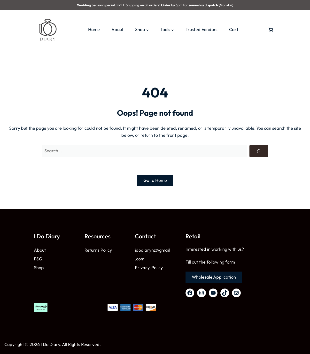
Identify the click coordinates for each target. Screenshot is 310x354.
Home (94, 29)
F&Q (38, 259)
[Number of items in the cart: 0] (270, 29)
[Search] (258, 151)
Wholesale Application (214, 277)
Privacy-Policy (149, 267)
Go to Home (155, 180)
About (40, 250)
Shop (39, 267)
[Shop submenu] (147, 29)
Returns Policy (98, 250)
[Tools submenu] (172, 29)
